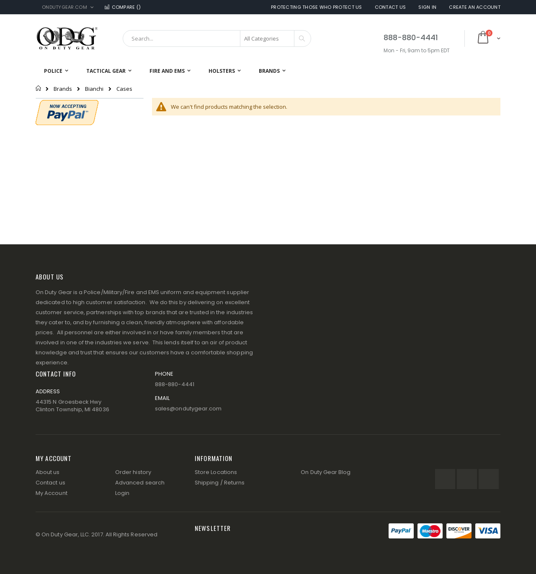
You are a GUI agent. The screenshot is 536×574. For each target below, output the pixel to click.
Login (122, 493)
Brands (63, 89)
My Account (51, 493)
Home (39, 88)
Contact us (50, 483)
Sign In (427, 7)
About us (48, 472)
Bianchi (94, 89)
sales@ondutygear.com (188, 409)
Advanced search (140, 483)
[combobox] (217, 38)
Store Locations (216, 472)
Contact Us (390, 7)
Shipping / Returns (220, 483)
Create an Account (474, 7)
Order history (133, 472)
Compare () (122, 7)
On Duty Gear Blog (325, 472)
